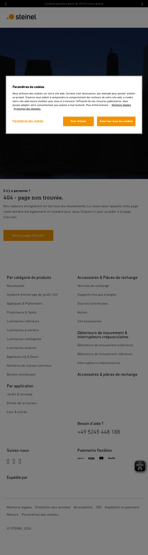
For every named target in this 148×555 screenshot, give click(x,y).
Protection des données (27, 109)
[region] (74, 105)
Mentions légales (121, 105)
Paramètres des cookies (28, 121)
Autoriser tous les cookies (116, 121)
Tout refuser (78, 121)
